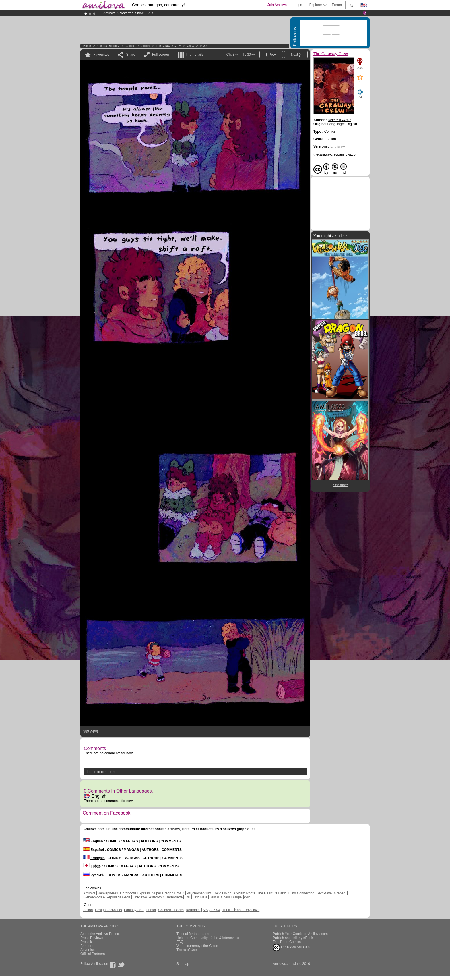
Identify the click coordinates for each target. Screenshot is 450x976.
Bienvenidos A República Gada (107, 897)
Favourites (101, 55)
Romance (193, 910)
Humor (151, 910)
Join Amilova (277, 5)
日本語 (92, 866)
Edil (188, 897)
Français (94, 858)
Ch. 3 (190, 45)
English (95, 796)
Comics (130, 45)
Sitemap (182, 964)
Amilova (89, 893)
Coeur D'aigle (232, 897)
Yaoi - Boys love (247, 910)
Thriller (228, 910)
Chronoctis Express (135, 893)
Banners (86, 946)
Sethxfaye (324, 893)
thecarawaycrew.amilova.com (335, 154)
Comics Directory (108, 45)
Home (87, 45)
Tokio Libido (222, 893)
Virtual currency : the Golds (197, 946)
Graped (339, 893)
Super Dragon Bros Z (168, 893)
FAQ (179, 942)
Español (93, 850)
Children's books (170, 910)
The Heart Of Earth (271, 893)
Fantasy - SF (134, 910)
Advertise (87, 950)
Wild (247, 897)
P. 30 (203, 45)
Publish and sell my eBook (293, 938)
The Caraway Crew (168, 45)
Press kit (87, 942)
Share (130, 55)
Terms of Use (186, 950)
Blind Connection (301, 893)
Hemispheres (108, 893)
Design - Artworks (108, 910)
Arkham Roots (244, 893)
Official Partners (92, 954)
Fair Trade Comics (287, 942)
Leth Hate (200, 897)
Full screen (160, 55)
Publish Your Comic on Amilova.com (300, 934)
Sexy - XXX (211, 910)
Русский (93, 875)
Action (145, 45)
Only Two (140, 897)
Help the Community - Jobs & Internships (207, 938)
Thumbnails (194, 55)
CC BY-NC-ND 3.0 (291, 947)
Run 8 (214, 897)
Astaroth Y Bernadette (166, 897)
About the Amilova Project (100, 934)
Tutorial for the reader (193, 934)
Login (298, 5)
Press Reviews (91, 938)
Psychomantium (199, 893)
